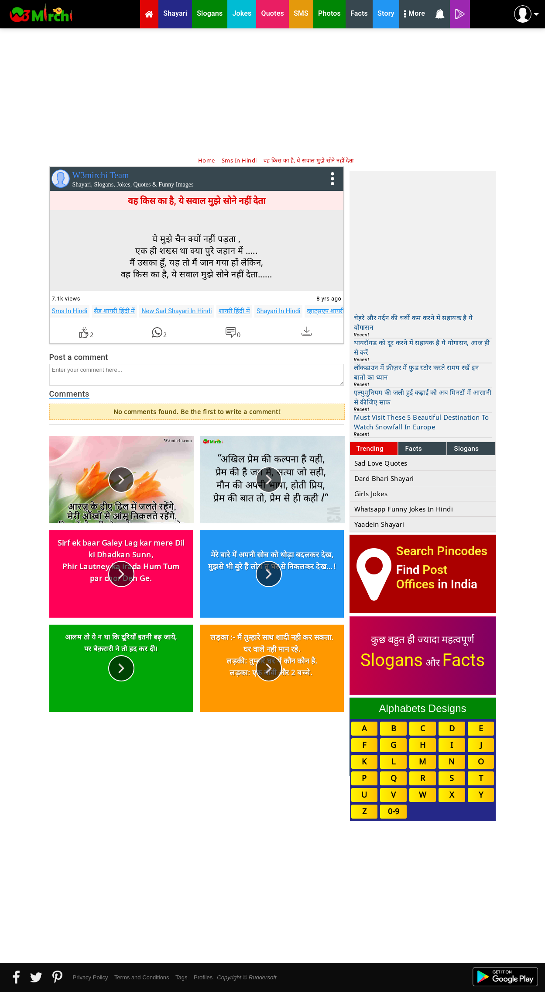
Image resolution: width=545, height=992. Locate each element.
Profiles (203, 977)
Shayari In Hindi (279, 311)
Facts (413, 449)
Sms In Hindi (70, 311)
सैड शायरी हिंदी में (114, 311)
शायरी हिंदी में (234, 311)
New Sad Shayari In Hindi (176, 311)
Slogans (466, 449)
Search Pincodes (441, 551)
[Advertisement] (272, 92)
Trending (370, 449)
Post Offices (422, 577)
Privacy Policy (90, 977)
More (414, 14)
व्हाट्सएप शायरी (325, 311)
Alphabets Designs (422, 708)
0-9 (393, 811)
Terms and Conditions (141, 977)
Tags (181, 977)
